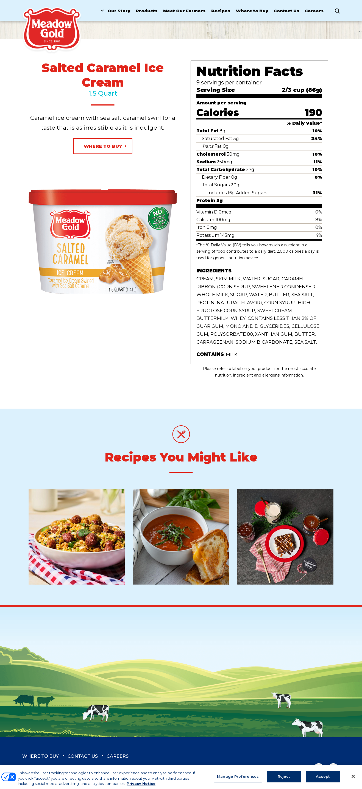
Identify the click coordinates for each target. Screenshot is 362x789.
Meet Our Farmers (184, 10)
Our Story (119, 10)
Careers (314, 10)
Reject (284, 779)
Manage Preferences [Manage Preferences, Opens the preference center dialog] (238, 779)
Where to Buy (252, 10)
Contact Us (286, 10)
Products (146, 10)
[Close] (353, 779)
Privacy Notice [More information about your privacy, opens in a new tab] (141, 786)
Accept (323, 779)
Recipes (220, 10)
